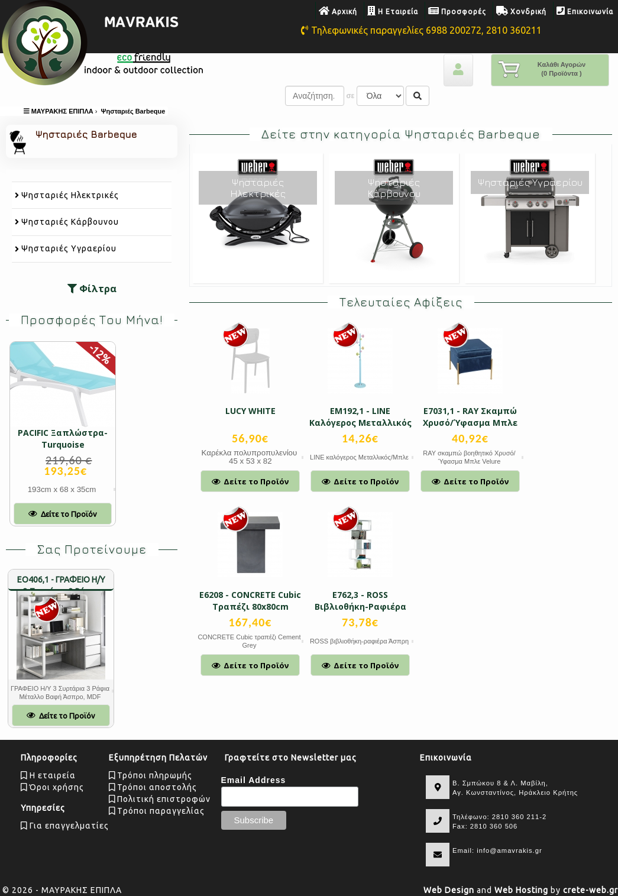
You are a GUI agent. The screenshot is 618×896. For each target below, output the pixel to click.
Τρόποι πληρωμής (151, 775)
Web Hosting (521, 890)
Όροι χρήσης (52, 787)
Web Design (448, 890)
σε (350, 96)
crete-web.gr (590, 890)
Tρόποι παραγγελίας (157, 811)
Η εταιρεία (48, 775)
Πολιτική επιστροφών (160, 799)
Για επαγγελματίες (65, 825)
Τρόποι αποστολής (153, 787)
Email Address (253, 780)
